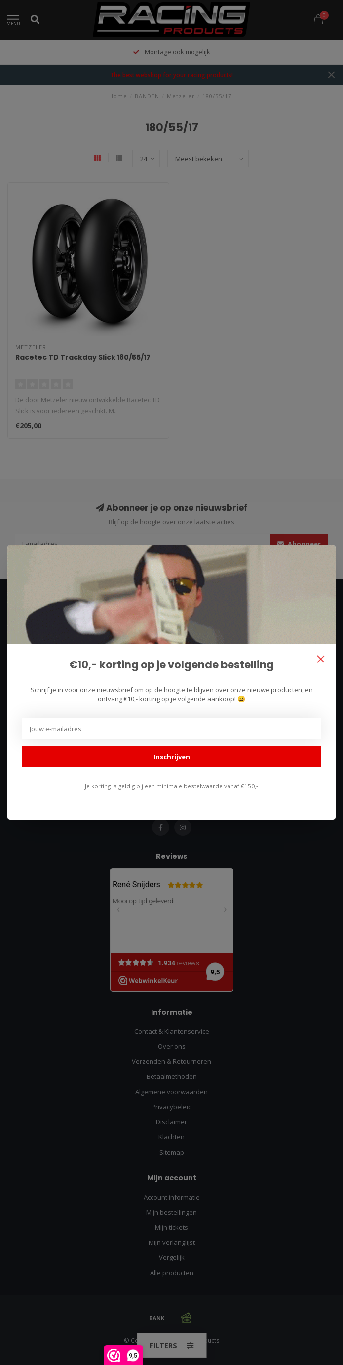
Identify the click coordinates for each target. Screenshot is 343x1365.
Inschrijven (171, 756)
